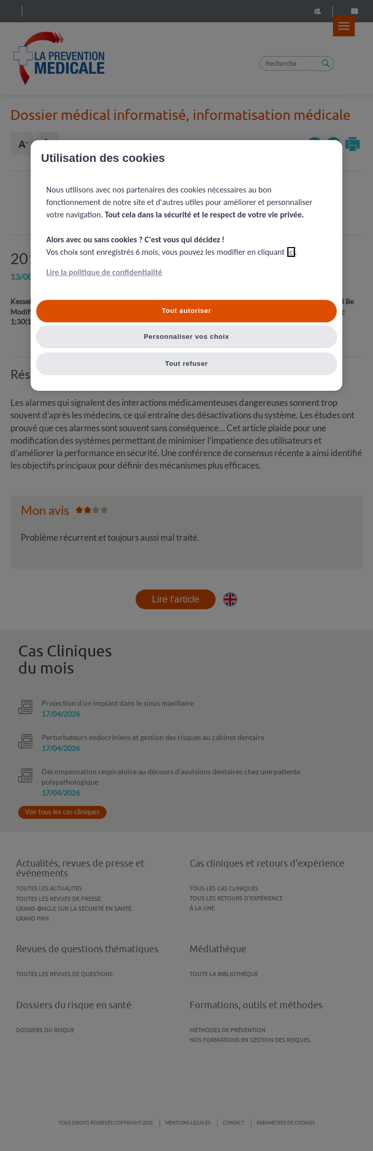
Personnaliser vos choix (187, 336)
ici (291, 252)
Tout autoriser (186, 311)
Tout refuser (186, 363)
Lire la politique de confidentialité (104, 273)
